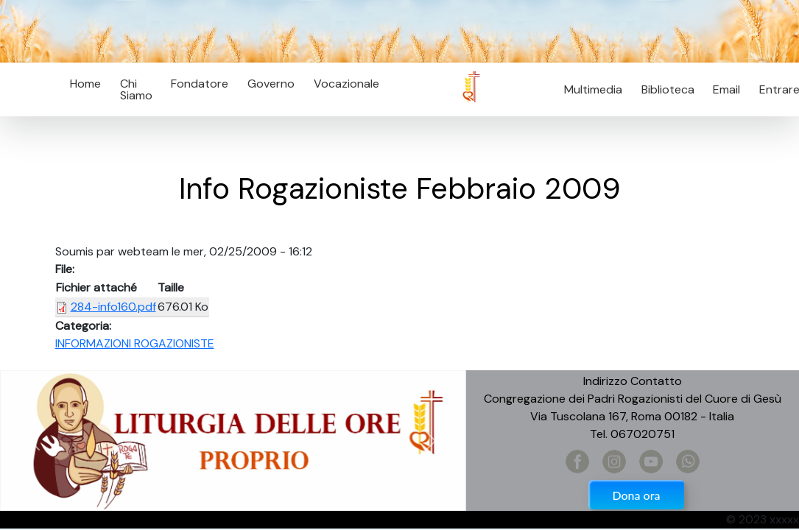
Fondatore (199, 83)
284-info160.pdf (113, 306)
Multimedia (593, 89)
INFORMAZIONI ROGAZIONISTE (134, 343)
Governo (271, 83)
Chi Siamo (136, 89)
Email (723, 89)
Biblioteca (667, 89)
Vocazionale (346, 83)
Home (85, 83)
